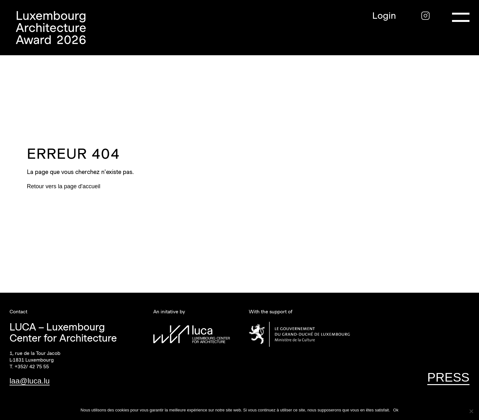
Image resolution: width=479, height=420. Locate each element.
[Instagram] (425, 15)
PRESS (448, 377)
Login (384, 15)
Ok (396, 410)
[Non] (471, 411)
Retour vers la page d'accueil (64, 186)
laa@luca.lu (30, 381)
